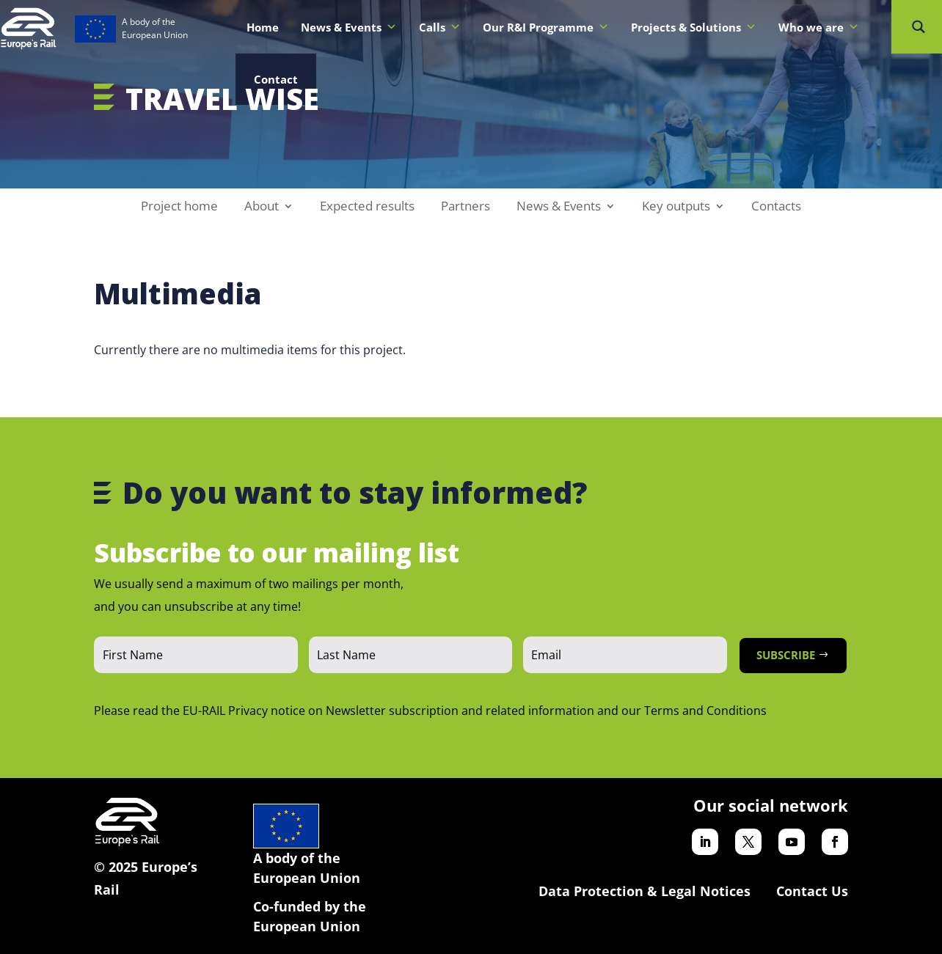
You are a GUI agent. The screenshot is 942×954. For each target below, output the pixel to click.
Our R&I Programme (546, 27)
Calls (440, 27)
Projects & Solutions (693, 27)
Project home (179, 207)
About (261, 207)
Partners (465, 207)
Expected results (367, 207)
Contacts (776, 207)
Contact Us (812, 891)
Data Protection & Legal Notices (644, 891)
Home (263, 27)
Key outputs (676, 207)
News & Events (349, 27)
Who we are (818, 27)
